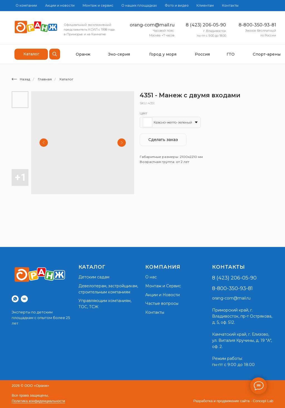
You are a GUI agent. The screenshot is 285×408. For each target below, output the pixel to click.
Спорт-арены (267, 54)
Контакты (230, 5)
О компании (26, 5)
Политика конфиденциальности (38, 401)
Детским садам (93, 277)
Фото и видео (177, 5)
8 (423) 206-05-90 (206, 25)
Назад (21, 79)
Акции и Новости (162, 294)
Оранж (83, 54)
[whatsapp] (15, 298)
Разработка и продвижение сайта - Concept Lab (233, 401)
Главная (45, 79)
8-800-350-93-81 (257, 25)
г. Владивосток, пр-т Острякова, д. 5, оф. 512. (242, 316)
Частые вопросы (161, 303)
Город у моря (162, 54)
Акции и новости (60, 5)
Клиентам (205, 5)
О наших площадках (139, 5)
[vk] (24, 298)
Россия (202, 54)
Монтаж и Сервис (163, 285)
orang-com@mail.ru (152, 25)
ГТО (231, 54)
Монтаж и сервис (98, 5)
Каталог (66, 79)
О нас (151, 277)
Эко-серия (119, 54)
